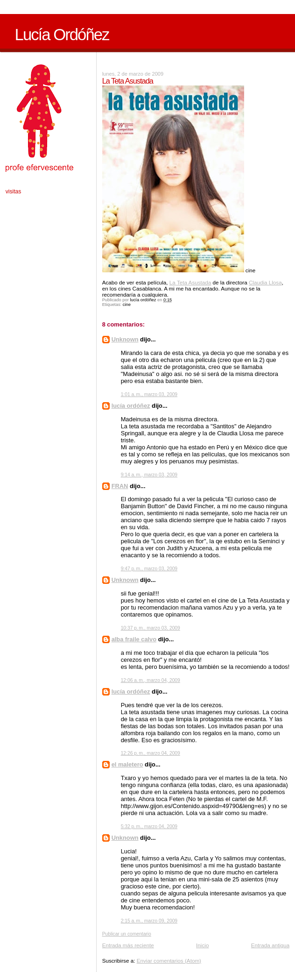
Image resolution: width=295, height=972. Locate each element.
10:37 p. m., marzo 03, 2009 (150, 628)
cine (127, 304)
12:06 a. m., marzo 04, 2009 (150, 680)
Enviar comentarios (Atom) (169, 961)
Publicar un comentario (126, 934)
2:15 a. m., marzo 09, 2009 (149, 920)
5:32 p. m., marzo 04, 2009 (149, 826)
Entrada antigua (270, 945)
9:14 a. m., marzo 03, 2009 (149, 474)
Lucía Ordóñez (62, 34)
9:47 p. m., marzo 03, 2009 (149, 568)
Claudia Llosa (265, 282)
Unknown (125, 339)
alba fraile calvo (134, 639)
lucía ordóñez (131, 405)
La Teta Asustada (190, 282)
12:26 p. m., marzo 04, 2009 (150, 753)
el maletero (127, 764)
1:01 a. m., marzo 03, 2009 (149, 394)
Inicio (202, 945)
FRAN (120, 486)
